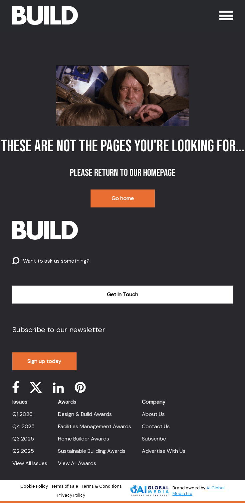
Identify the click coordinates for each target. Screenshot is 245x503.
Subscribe (154, 438)
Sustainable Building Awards (91, 450)
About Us (153, 414)
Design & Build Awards (85, 414)
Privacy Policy (71, 495)
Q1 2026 (22, 414)
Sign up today (44, 361)
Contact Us (156, 426)
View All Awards (77, 463)
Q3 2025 (23, 438)
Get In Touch (122, 294)
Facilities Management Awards (94, 426)
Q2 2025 (23, 450)
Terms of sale (64, 486)
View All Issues (29, 463)
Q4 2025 (23, 426)
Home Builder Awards (83, 438)
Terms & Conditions (102, 486)
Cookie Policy (34, 486)
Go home (123, 198)
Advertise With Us (163, 450)
